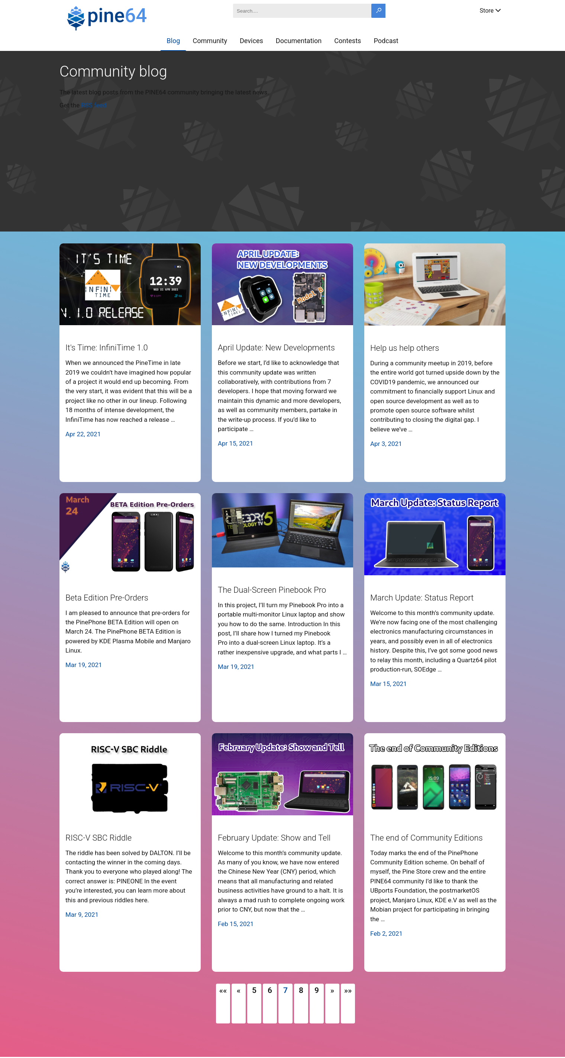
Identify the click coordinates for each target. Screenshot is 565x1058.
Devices (251, 41)
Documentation (299, 41)
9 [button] (316, 990)
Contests (347, 41)
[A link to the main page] (133, 17)
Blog (173, 41)
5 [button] (254, 990)
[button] (223, 990)
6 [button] (270, 990)
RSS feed (93, 105)
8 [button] (301, 990)
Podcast (386, 41)
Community (210, 41)
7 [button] (285, 990)
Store (491, 10)
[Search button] (378, 11)
